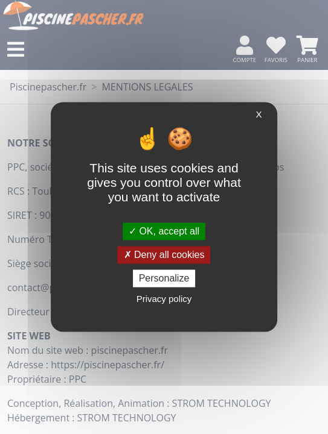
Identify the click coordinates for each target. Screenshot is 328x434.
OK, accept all (164, 231)
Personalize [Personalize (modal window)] (164, 278)
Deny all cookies (164, 255)
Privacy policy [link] (164, 299)
